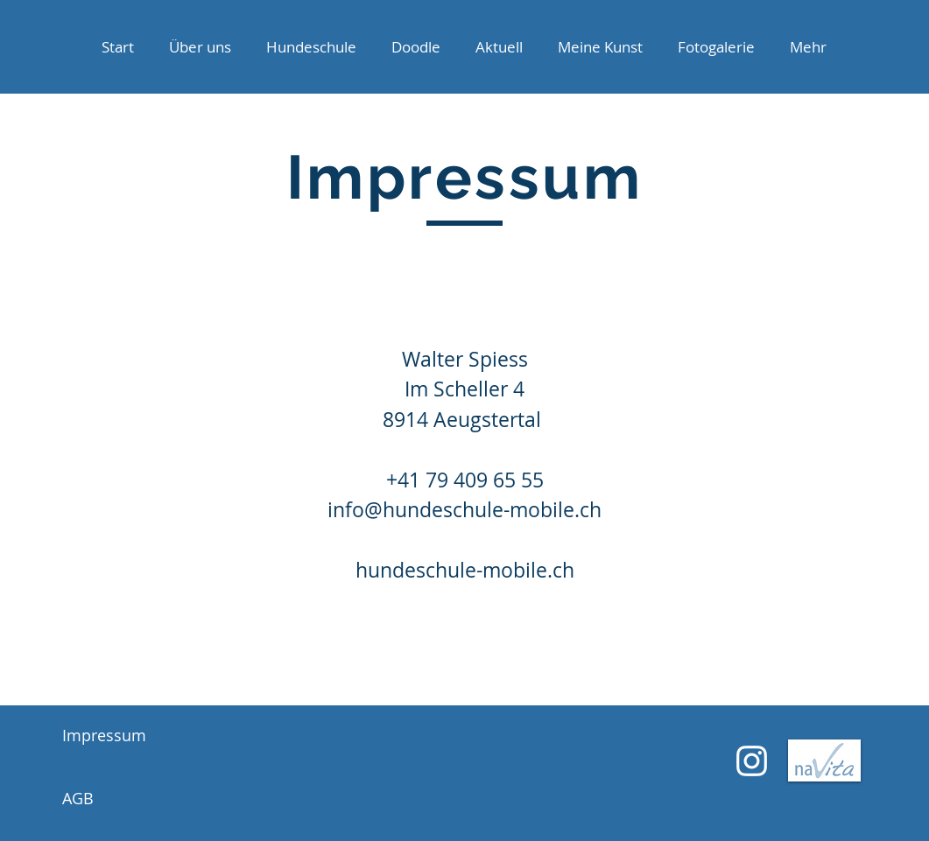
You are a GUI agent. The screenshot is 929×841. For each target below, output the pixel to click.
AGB (78, 798)
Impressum (104, 735)
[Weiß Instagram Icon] (751, 760)
